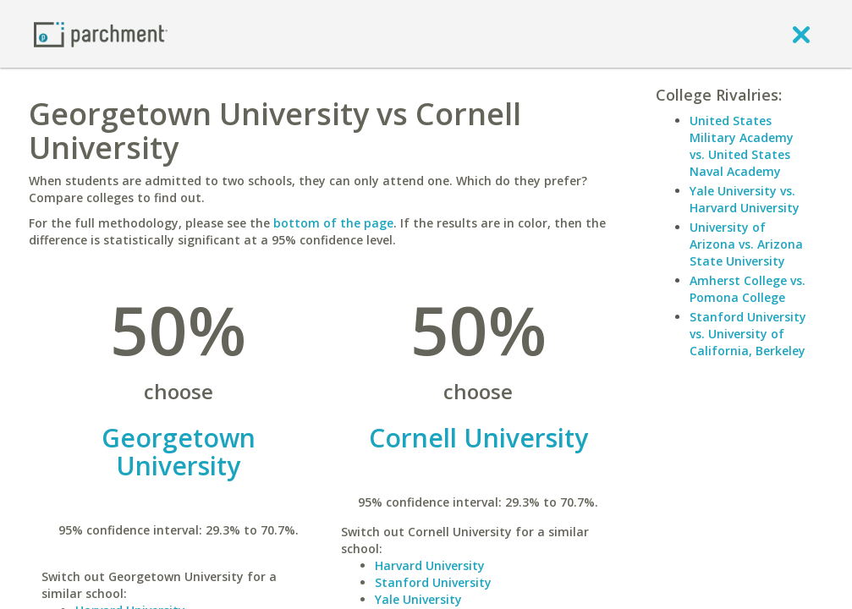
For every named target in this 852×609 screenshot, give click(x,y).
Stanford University (433, 582)
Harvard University (430, 565)
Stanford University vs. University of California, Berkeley (748, 334)
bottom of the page (333, 223)
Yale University (418, 599)
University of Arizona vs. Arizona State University (746, 244)
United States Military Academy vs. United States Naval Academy (742, 145)
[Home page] (101, 33)
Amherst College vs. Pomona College (747, 288)
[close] (801, 34)
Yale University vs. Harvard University (745, 199)
